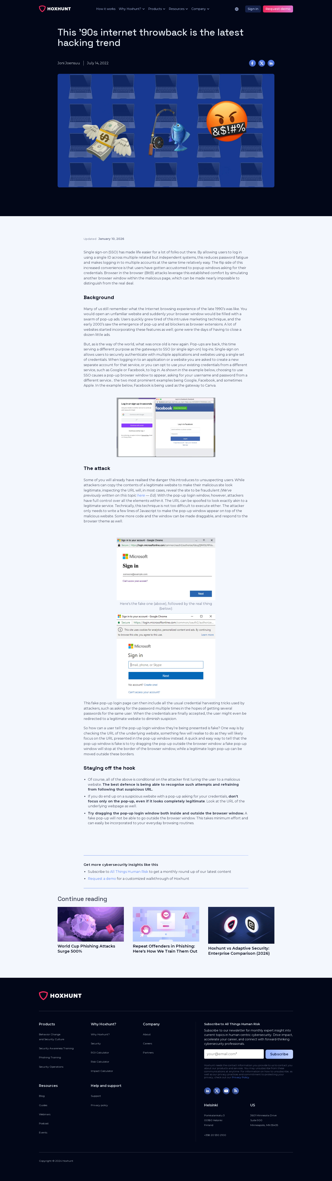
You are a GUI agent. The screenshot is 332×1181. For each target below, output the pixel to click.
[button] (130, 9)
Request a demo (102, 879)
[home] (55, 8)
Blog (42, 1095)
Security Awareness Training (56, 1048)
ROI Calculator (100, 1052)
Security (96, 1043)
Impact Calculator (102, 1071)
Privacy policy (99, 1105)
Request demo (278, 9)
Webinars (44, 1114)
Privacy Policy (240, 1077)
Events (43, 1132)
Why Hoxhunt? (100, 1034)
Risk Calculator (100, 1061)
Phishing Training (50, 1057)
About (147, 1034)
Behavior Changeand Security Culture (51, 1037)
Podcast (44, 1123)
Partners (148, 1052)
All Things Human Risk (129, 872)
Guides (43, 1105)
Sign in (253, 9)
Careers (147, 1043)
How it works (105, 9)
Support (96, 1095)
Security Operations (51, 1066)
